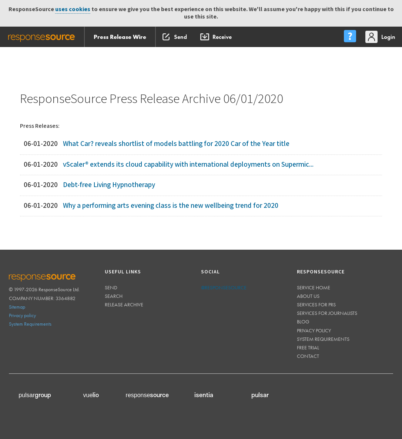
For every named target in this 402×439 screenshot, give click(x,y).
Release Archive (124, 304)
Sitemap (17, 306)
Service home (313, 287)
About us (308, 296)
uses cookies (72, 9)
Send (111, 287)
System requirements (323, 339)
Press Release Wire (120, 37)
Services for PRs (316, 304)
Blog (303, 321)
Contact (308, 356)
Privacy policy (22, 315)
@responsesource (224, 287)
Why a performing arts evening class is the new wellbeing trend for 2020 (170, 205)
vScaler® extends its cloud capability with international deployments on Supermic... (188, 164)
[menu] (349, 37)
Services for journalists (327, 313)
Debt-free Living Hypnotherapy (109, 185)
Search (114, 296)
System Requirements (30, 323)
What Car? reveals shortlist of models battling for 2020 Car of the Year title (176, 144)
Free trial (308, 347)
